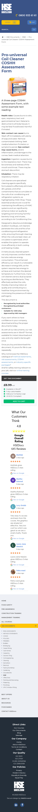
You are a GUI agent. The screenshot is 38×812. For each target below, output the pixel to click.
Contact (19, 749)
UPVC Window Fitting (10, 687)
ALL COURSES (7, 622)
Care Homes (7, 650)
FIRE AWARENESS (8, 609)
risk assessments (9, 359)
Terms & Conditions (19, 747)
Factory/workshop (8, 668)
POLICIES (6, 638)
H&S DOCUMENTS (8, 626)
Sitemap (19, 735)
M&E (24, 37)
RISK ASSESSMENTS (9, 631)
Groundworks (7, 672)
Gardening (6, 670)
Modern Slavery (19, 773)
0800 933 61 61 (27, 15)
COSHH (5, 636)
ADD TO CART (19, 401)
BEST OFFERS (7, 694)
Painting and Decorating (10, 680)
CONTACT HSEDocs (9, 711)
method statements (22, 357)
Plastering (6, 682)
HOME (4, 601)
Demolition (6, 663)
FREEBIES (6, 641)
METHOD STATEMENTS (10, 633)
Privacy (19, 770)
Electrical (6, 665)
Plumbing (6, 685)
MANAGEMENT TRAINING (11, 617)
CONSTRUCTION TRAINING (11, 613)
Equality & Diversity (19, 775)
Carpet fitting (7, 648)
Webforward (26, 798)
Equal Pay (19, 778)
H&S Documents (12, 37)
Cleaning (6, 660)
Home (19, 742)
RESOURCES (6, 703)
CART (32, 22)
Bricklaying (6, 646)
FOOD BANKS (7, 707)
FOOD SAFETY (7, 605)
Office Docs (6, 677)
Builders (5, 643)
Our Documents (19, 730)
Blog (19, 733)
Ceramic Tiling (7, 655)
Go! (34, 29)
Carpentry (6, 653)
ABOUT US (6, 698)
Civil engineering (8, 658)
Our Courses (19, 728)
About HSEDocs (19, 745)
